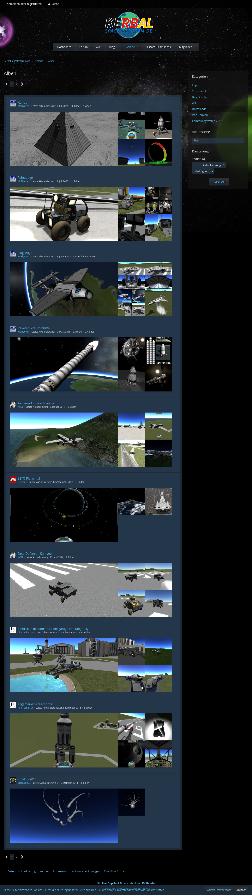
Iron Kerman (200, 115)
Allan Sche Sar (25, 632)
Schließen (241, 890)
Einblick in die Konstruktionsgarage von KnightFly (53, 629)
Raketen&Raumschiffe (34, 328)
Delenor (22, 482)
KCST (20, 406)
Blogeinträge (200, 97)
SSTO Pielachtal (29, 478)
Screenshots (199, 91)
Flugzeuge (25, 253)
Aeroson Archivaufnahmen (37, 403)
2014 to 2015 (27, 779)
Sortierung (198, 159)
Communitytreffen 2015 (207, 121)
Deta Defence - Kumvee (35, 553)
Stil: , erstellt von (126, 883)
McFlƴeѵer (23, 106)
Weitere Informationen (219, 890)
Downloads (199, 109)
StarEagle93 (24, 782)
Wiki (194, 103)
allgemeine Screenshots (35, 704)
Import (196, 85)
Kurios (22, 102)
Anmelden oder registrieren (24, 4)
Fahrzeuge (25, 177)
